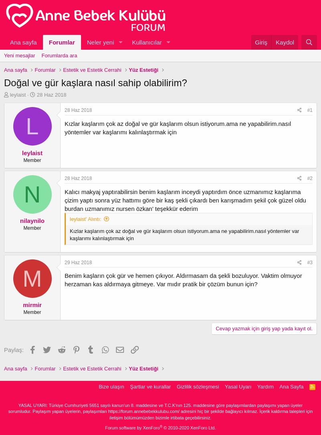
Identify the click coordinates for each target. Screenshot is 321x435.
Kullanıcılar (147, 42)
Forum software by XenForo (160, 427)
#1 (310, 110)
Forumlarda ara (59, 56)
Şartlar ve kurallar (150, 387)
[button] (120, 42)
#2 (310, 178)
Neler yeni (100, 42)
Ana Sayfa (292, 387)
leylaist (18, 95)
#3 (310, 262)
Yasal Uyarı (238, 387)
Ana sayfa (23, 42)
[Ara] (309, 42)
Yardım (265, 387)
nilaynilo (32, 220)
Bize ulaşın (111, 387)
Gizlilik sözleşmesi (198, 387)
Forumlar (62, 42)
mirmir (32, 304)
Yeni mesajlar (19, 56)
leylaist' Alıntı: (85, 219)
